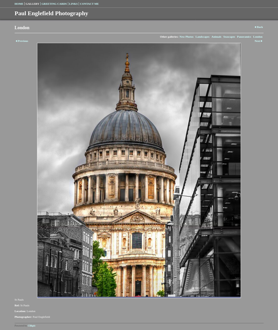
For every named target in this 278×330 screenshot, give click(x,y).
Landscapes (203, 36)
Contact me (89, 3)
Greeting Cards (54, 3)
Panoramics (244, 36)
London (257, 36)
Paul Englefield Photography (51, 13)
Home (19, 3)
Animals (217, 36)
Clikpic (32, 325)
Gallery (32, 3)
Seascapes (229, 36)
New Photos (186, 36)
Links (73, 3)
